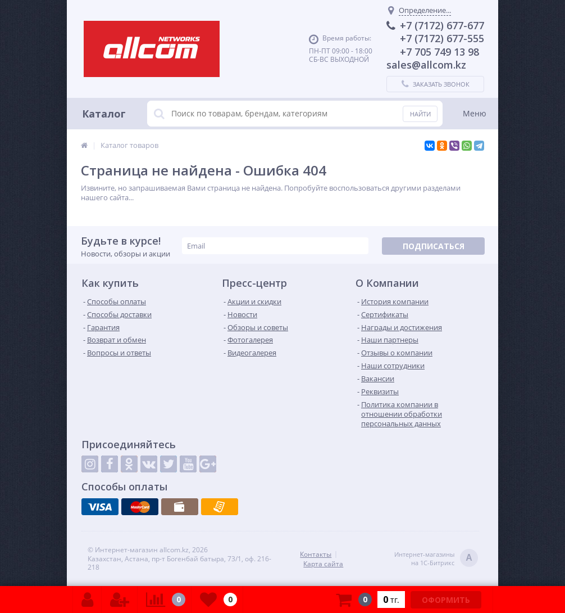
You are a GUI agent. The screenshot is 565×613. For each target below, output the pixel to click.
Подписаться (433, 246)
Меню (474, 113)
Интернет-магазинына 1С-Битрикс (436, 559)
